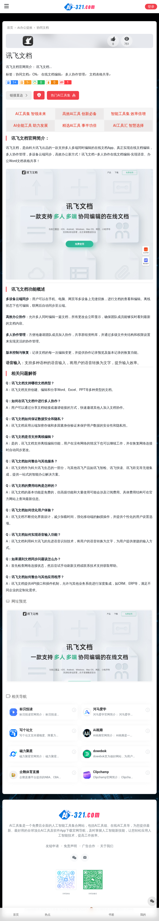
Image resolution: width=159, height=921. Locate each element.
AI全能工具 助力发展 (30, 125)
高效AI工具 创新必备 (79, 113)
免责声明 (70, 846)
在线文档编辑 (51, 74)
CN (34, 74)
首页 (10, 27)
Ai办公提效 (24, 27)
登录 (151, 6)
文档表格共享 (99, 74)
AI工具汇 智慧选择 (128, 125)
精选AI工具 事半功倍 (79, 125)
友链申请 (52, 846)
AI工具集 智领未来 (30, 113)
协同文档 (43, 27)
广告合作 (88, 846)
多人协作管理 (75, 74)
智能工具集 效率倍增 (128, 113)
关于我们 (106, 846)
